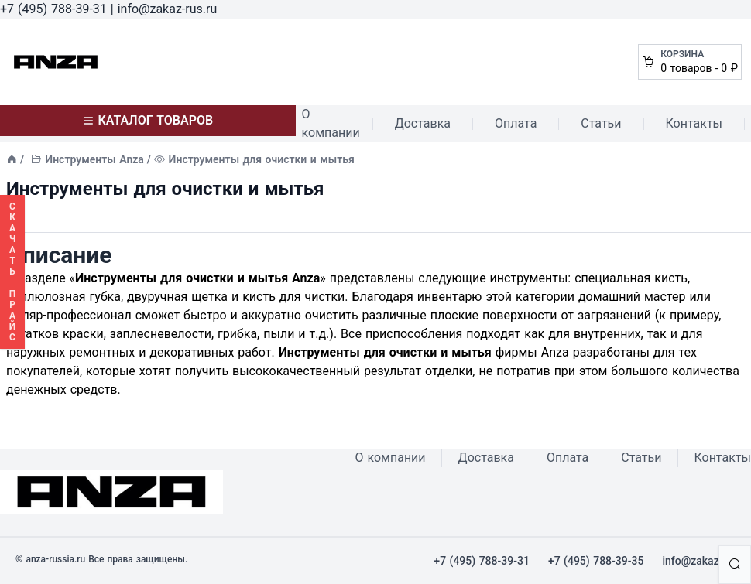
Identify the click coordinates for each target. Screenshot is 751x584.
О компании (331, 123)
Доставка (423, 123)
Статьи (601, 123)
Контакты (694, 123)
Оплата (516, 123)
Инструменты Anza (94, 159)
